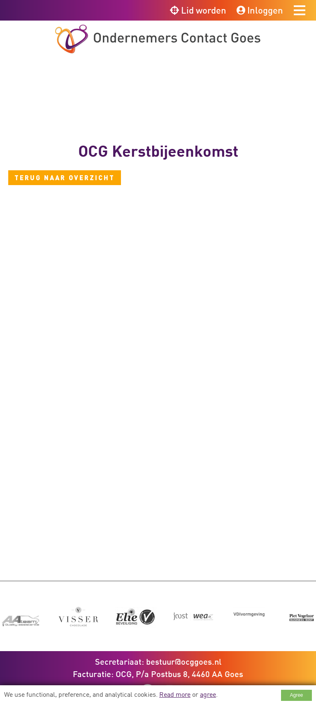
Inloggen (260, 10)
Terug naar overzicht (64, 177)
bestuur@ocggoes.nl (183, 638)
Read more (175, 694)
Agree (296, 695)
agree (208, 694)
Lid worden (198, 10)
